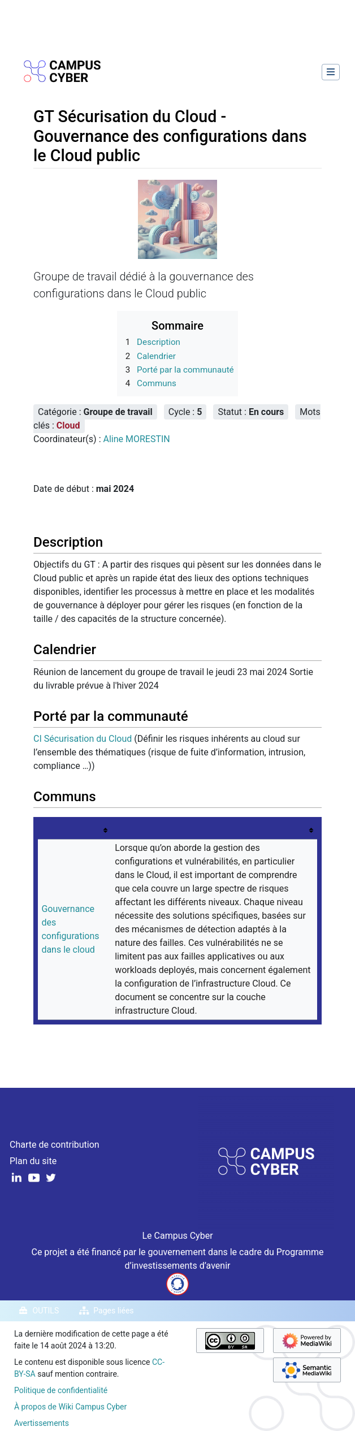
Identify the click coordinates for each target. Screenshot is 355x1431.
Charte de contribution (54, 1144)
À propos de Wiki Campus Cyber (70, 1406)
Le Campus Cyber (177, 1235)
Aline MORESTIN (136, 439)
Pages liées (113, 1310)
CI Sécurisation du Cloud (82, 738)
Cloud (68, 425)
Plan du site (33, 1161)
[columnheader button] (74, 830)
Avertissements (41, 1423)
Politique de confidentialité (60, 1390)
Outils (46, 1310)
